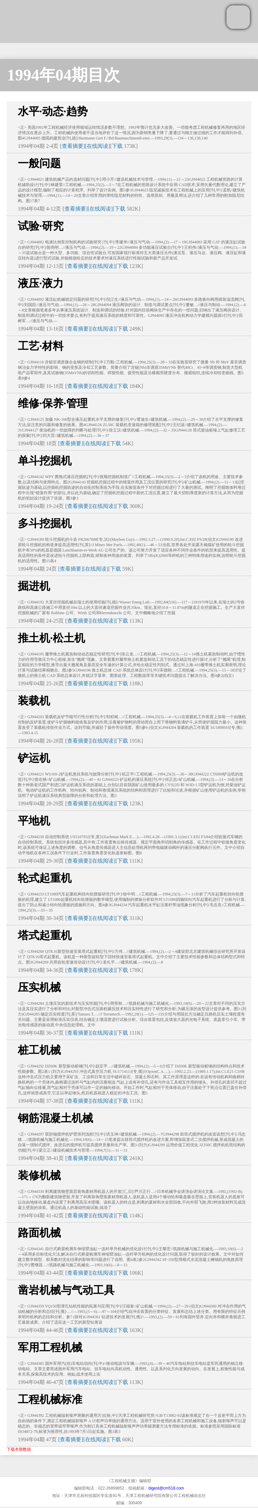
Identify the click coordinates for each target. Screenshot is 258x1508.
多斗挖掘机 (45, 523)
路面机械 (39, 1233)
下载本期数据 (19, 1449)
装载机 (34, 701)
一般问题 (39, 163)
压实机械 (39, 987)
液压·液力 (40, 283)
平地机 (34, 821)
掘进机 (34, 586)
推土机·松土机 (51, 638)
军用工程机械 (50, 1347)
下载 (117, 146)
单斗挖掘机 (45, 461)
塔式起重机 (45, 935)
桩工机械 (39, 1050)
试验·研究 (40, 226)
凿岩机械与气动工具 (66, 1290)
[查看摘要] (72, 146)
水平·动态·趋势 (53, 111)
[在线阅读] (97, 146)
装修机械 (39, 1175)
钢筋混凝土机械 (55, 1118)
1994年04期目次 (63, 75)
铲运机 (34, 758)
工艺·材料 (40, 346)
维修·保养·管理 (53, 403)
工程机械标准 (50, 1399)
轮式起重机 (45, 878)
